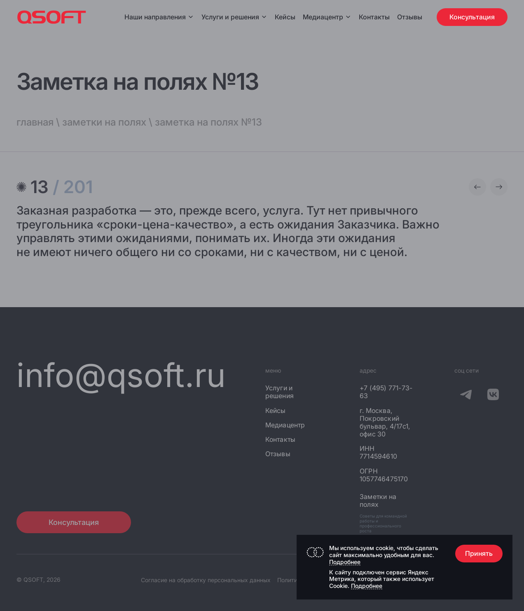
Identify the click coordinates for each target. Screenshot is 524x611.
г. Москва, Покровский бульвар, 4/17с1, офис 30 (385, 422)
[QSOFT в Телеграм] (465, 395)
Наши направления (159, 17)
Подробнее (344, 561)
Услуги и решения (234, 17)
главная (35, 122)
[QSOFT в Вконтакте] (493, 395)
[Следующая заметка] (499, 187)
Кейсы (285, 17)
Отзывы (409, 17)
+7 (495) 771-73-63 (386, 392)
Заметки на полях (378, 500)
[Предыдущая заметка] (477, 187)
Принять (479, 553)
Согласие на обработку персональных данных (206, 579)
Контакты (374, 17)
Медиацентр (323, 17)
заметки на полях (104, 122)
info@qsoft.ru (121, 375)
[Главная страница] (51, 17)
